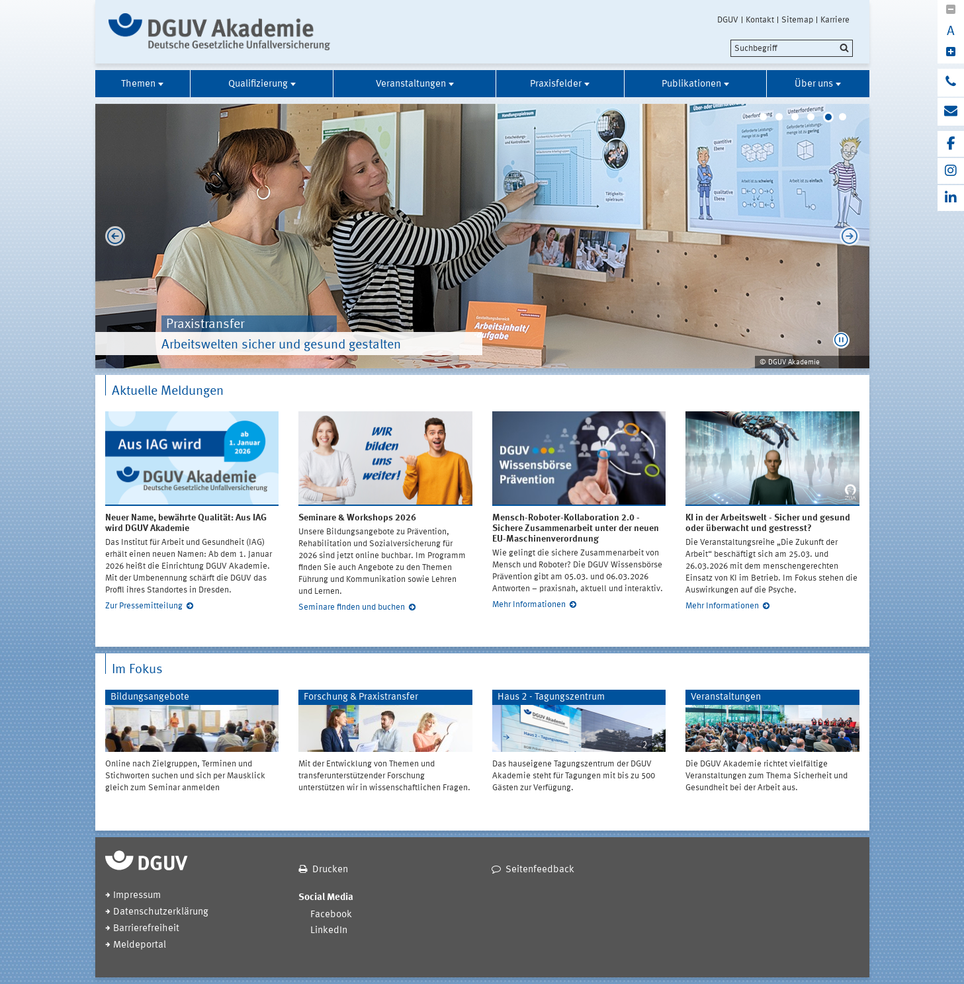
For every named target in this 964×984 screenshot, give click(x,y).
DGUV (727, 20)
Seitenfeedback (539, 870)
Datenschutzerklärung (160, 912)
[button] (841, 340)
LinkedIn (328, 931)
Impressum (137, 896)
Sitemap (797, 20)
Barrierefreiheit (146, 929)
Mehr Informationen (529, 604)
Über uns (814, 84)
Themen (138, 84)
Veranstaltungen (411, 84)
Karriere (835, 20)
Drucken (330, 870)
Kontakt (760, 20)
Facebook (331, 915)
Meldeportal (139, 945)
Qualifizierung (258, 84)
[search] (791, 48)
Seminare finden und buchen (351, 607)
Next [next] (852, 236)
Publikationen (691, 84)
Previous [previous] (111, 236)
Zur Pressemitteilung (144, 606)
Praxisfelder (556, 84)
